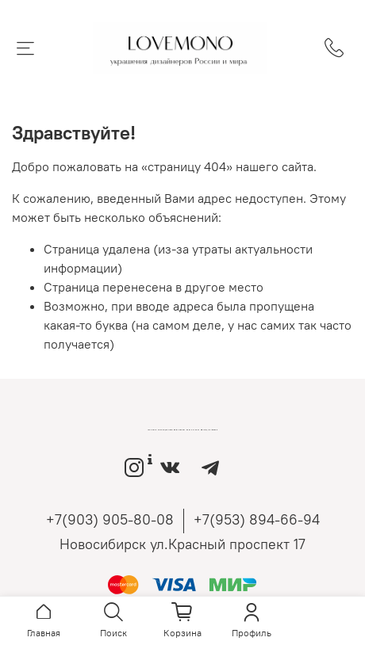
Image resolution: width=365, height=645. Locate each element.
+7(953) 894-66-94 (257, 519)
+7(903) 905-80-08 (110, 519)
